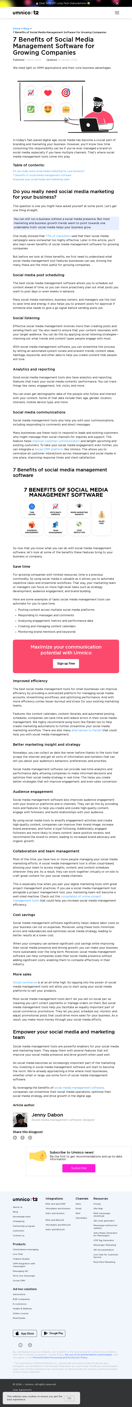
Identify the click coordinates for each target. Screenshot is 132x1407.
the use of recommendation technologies (88, 1355)
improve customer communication (56, 441)
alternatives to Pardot (87, 730)
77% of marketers (59, 236)
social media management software (79, 1088)
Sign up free (66, 663)
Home (16, 29)
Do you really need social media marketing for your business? (49, 171)
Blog (26, 29)
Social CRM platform (49, 449)
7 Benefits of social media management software (42, 175)
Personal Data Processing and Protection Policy (60, 1358)
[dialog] (41, 1398)
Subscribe (79, 1168)
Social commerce (25, 982)
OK (69, 1399)
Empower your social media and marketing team (41, 180)
